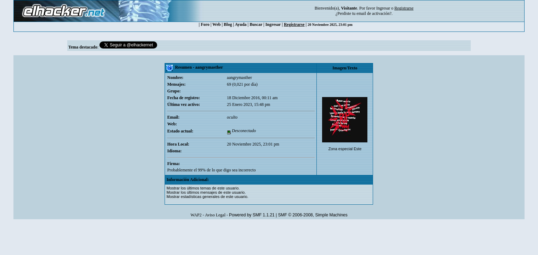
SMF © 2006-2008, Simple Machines (313, 214)
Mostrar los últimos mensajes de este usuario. (206, 192)
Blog (228, 24)
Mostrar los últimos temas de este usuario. (203, 188)
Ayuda (240, 24)
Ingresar (383, 8)
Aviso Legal (215, 214)
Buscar (256, 24)
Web (216, 24)
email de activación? (373, 13)
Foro (205, 24)
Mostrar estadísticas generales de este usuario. (207, 196)
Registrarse (294, 24)
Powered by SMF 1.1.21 (252, 214)
